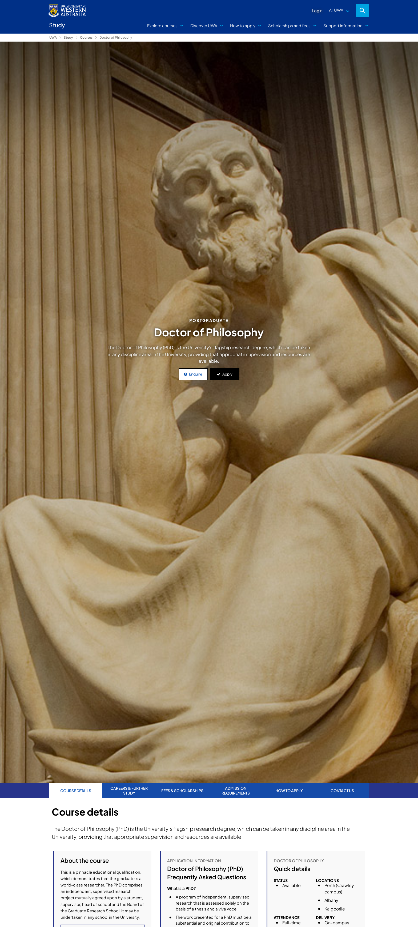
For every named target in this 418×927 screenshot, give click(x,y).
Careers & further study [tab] (129, 790)
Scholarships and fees (289, 25)
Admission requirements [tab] (236, 790)
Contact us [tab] (342, 790)
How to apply (242, 25)
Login (317, 10)
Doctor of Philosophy (115, 37)
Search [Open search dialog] (362, 10)
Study (68, 37)
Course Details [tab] (75, 790)
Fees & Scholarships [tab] (182, 790)
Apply (227, 374)
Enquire (195, 374)
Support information (343, 25)
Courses (86, 37)
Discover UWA (203, 25)
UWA (53, 37)
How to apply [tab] (289, 790)
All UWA (336, 10)
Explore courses (162, 25)
